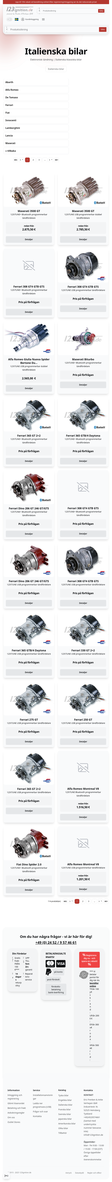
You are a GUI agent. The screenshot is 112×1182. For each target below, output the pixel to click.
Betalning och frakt (17, 1108)
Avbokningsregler (16, 1112)
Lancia (9, 135)
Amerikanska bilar (67, 1123)
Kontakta (37, 1116)
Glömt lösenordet (16, 1103)
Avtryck (69, 1173)
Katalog (62, 1090)
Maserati (10, 143)
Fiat (7, 112)
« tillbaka (10, 150)
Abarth (9, 82)
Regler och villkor (94, 1173)
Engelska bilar (65, 1100)
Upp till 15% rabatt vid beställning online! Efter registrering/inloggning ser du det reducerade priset (56, 2)
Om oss (11, 1117)
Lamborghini (12, 128)
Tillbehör (62, 1133)
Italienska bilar (56, 69)
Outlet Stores (14, 1122)
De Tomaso (11, 97)
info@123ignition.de (93, 1134)
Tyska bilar (63, 1095)
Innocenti (10, 120)
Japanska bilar (65, 1118)
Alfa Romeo (12, 89)
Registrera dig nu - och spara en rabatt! (89, 959)
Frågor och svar (40, 1111)
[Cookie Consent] (6, 1175)
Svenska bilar (64, 1114)
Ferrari (9, 105)
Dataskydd (79, 1173)
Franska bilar (64, 1109)
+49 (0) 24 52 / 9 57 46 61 (56, 942)
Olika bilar (63, 1128)
